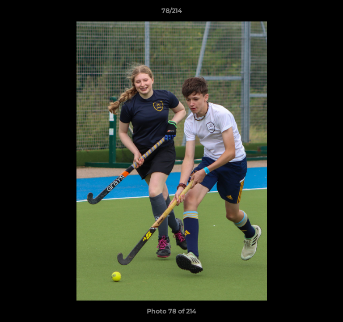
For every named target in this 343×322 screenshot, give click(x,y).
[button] (332, 13)
